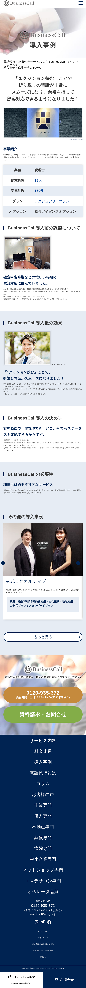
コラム (43, 783)
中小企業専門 (43, 859)
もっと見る (43, 637)
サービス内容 (43, 740)
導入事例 (9, 67)
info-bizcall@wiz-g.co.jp (43, 914)
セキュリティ (43, 938)
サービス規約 (43, 931)
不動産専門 (43, 826)
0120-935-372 (43, 692)
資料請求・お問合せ (43, 714)
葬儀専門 (43, 837)
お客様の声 (43, 794)
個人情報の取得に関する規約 (43, 944)
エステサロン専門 (43, 880)
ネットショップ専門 (43, 870)
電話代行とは (43, 772)
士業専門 (43, 805)
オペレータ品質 (43, 891)
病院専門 (43, 848)
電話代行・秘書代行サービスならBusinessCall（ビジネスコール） (41, 63)
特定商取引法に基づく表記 (43, 951)
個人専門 (43, 816)
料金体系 (43, 751)
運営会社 (43, 957)
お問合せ (64, 980)
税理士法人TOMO (76, 139)
